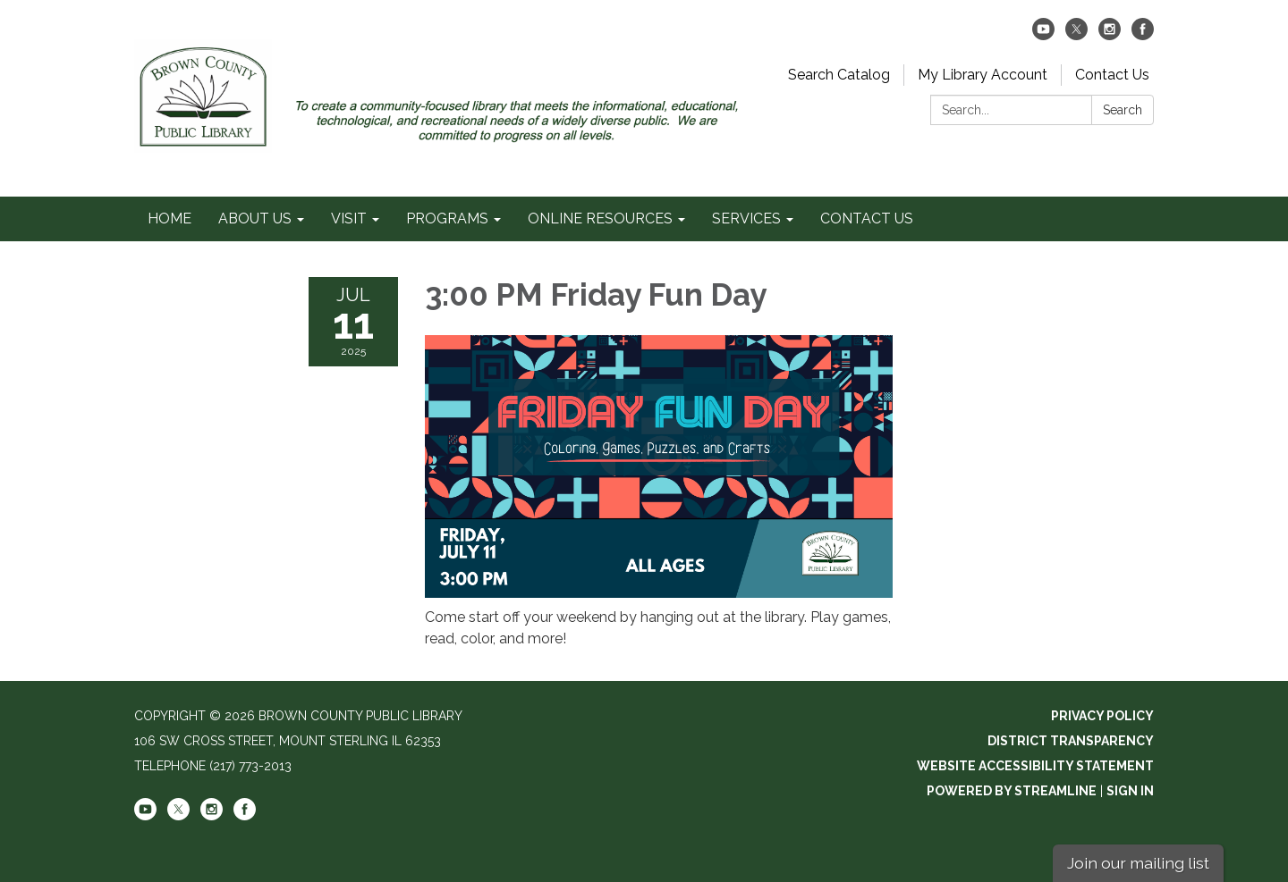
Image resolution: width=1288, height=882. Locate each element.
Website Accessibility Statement (1035, 766)
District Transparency (1070, 741)
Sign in (1130, 791)
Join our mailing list (1138, 862)
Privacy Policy (1102, 716)
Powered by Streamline (1012, 791)
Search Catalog (839, 74)
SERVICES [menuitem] (746, 218)
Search (1122, 110)
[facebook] (1142, 35)
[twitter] (1076, 35)
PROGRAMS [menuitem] (447, 218)
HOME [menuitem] (169, 218)
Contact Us (1112, 74)
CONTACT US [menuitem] (866, 218)
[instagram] (1109, 35)
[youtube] (1043, 35)
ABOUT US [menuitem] (255, 218)
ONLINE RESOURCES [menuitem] (600, 218)
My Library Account (982, 74)
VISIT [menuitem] (349, 218)
